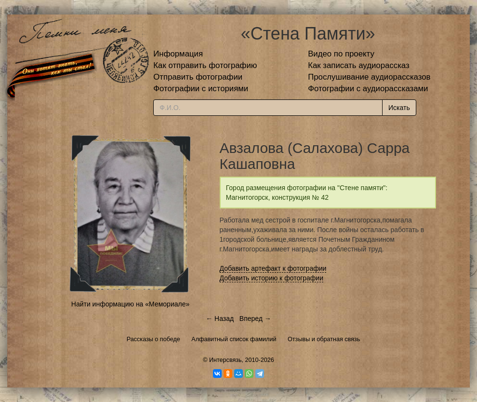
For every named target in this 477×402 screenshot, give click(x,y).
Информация (178, 53)
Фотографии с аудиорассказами (368, 88)
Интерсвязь (225, 360)
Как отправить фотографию (205, 65)
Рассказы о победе (153, 339)
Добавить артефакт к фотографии (273, 268)
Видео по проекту (341, 53)
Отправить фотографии (197, 77)
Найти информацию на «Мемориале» (130, 304)
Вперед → (255, 318)
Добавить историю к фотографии (272, 278)
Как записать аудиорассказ (359, 65)
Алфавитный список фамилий (233, 339)
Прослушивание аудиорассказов (369, 77)
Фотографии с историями (200, 88)
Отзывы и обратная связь (324, 339)
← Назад (220, 318)
